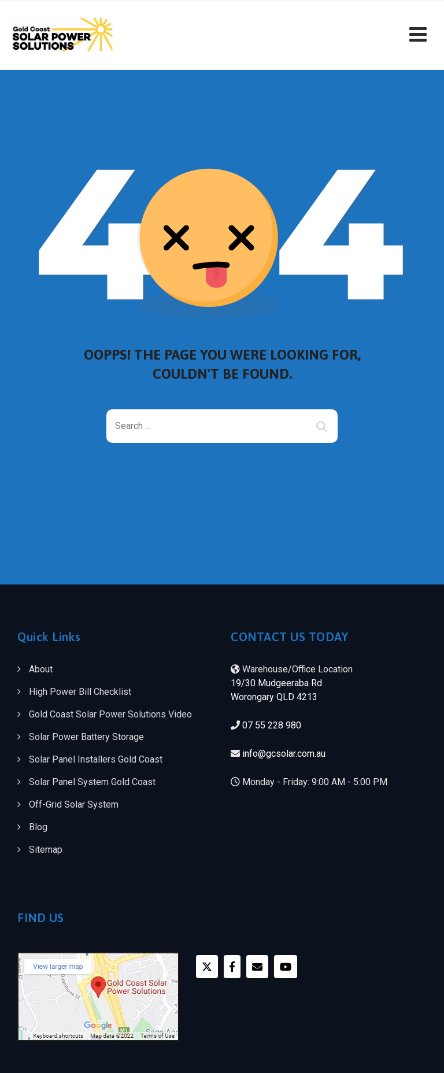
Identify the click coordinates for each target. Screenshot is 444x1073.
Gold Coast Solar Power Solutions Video (110, 714)
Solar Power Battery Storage (86, 736)
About (41, 669)
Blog (38, 827)
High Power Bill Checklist (80, 691)
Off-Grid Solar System (74, 804)
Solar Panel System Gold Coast (92, 781)
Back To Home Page (213, 484)
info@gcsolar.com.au (283, 753)
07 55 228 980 (271, 725)
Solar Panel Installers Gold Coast (95, 759)
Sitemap (45, 849)
